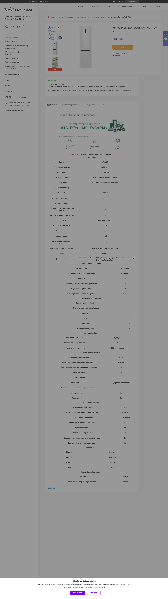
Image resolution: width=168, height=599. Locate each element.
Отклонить (94, 592)
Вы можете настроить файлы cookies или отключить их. (83, 588)
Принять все (77, 592)
